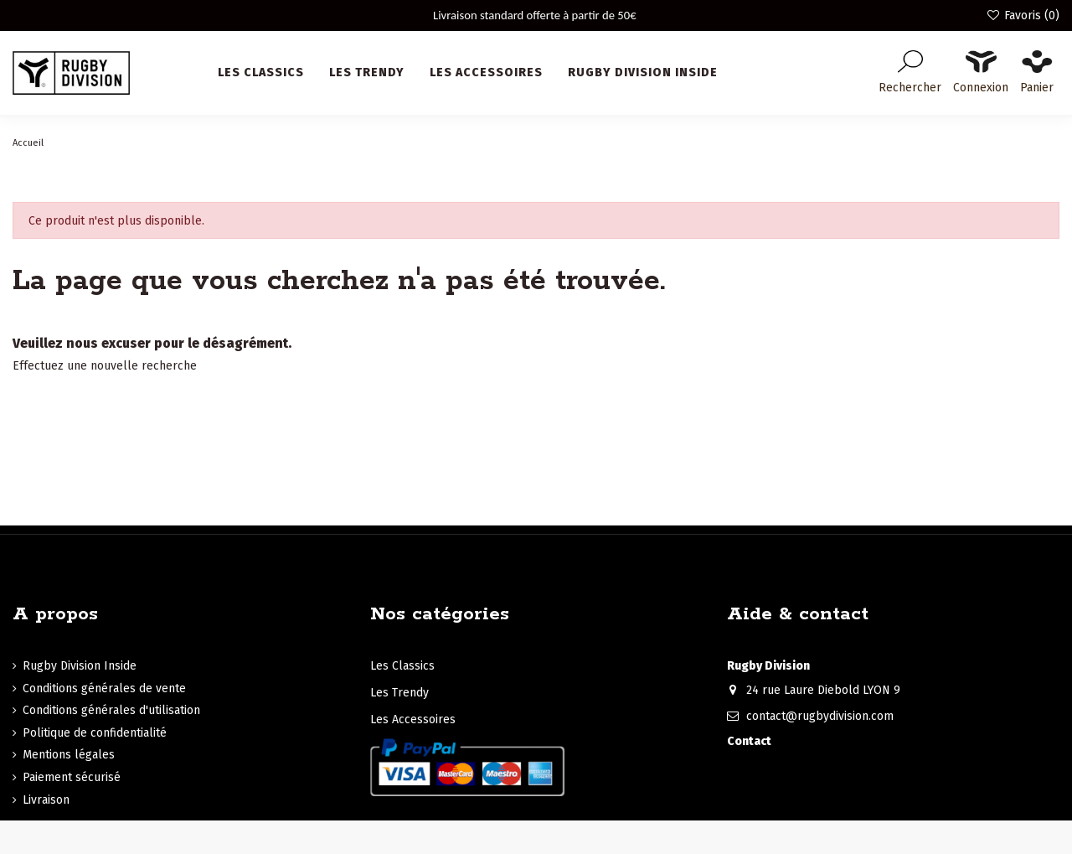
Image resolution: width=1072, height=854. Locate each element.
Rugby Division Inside (80, 666)
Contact (749, 741)
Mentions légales (69, 755)
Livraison (46, 800)
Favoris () (1022, 15)
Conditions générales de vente (104, 688)
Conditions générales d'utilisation (111, 710)
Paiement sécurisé (72, 777)
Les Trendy (399, 693)
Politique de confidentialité (95, 733)
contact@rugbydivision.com (820, 716)
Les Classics (402, 666)
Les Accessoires (413, 719)
